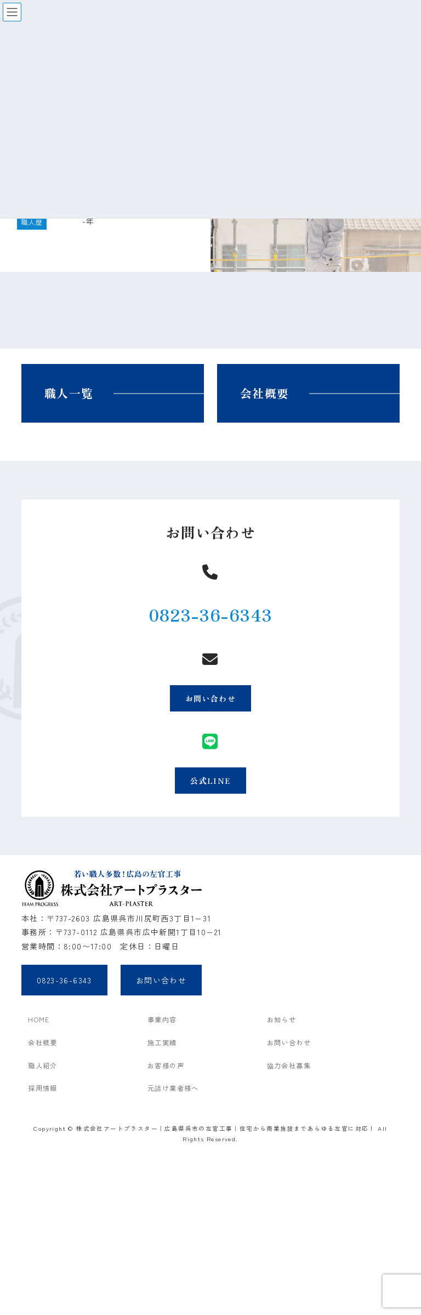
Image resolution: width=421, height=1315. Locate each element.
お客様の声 (165, 1066)
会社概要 (264, 393)
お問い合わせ (210, 698)
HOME (39, 1019)
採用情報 (43, 1088)
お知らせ (282, 1019)
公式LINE (210, 780)
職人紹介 (43, 1066)
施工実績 (162, 1043)
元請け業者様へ (173, 1088)
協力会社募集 (289, 1066)
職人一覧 (69, 393)
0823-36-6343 (211, 614)
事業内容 (162, 1019)
